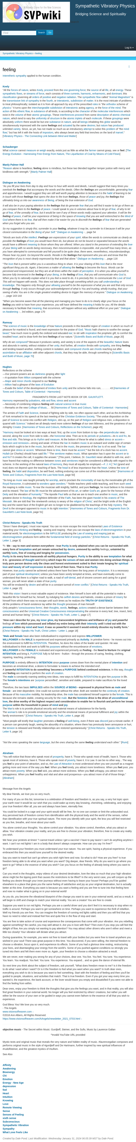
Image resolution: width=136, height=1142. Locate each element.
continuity (112, 690)
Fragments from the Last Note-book (44, 474)
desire (71, 549)
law (26, 490)
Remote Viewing (12, 1107)
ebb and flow (48, 400)
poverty (71, 760)
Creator (17, 427)
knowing (80, 216)
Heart (6, 1093)
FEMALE (31, 650)
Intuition (7, 1096)
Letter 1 (7, 540)
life (106, 90)
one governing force (75, 90)
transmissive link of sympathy (23, 100)
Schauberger (10, 146)
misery (119, 597)
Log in (129, 47)
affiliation (27, 352)
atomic (116, 114)
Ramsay (7, 322)
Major (8, 381)
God (90, 200)
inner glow (47, 620)
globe (107, 121)
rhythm (41, 439)
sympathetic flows (12, 93)
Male (6, 636)
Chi (5, 1075)
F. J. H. (108, 464)
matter (89, 100)
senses (71, 560)
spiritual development (27, 574)
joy (110, 620)
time (58, 450)
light (63, 374)
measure (31, 150)
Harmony (8, 400)
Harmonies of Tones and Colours (73, 407)
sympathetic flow (91, 97)
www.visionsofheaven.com (18, 1011)
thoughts (54, 607)
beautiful (109, 342)
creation (105, 326)
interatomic (63, 100)
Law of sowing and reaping (92, 533)
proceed (48, 90)
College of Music (38, 407)
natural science (63, 404)
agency (90, 107)
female (19, 636)
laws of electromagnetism (109, 529)
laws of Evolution (44, 384)
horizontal (60, 436)
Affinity (7, 1065)
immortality (87, 480)
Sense (6, 1111)
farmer (92, 150)
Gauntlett (91, 457)
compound (21, 342)
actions (83, 607)
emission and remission (16, 443)
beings (84, 121)
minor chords (24, 381)
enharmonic (98, 93)
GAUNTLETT (95, 397)
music (83, 404)
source (95, 90)
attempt (88, 129)
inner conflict (82, 584)
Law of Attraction (63, 763)
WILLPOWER (94, 636)
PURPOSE (36, 653)
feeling (38, 53)
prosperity (58, 756)
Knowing (8, 1100)
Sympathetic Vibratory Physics (18, 53)
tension (11, 728)
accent (72, 400)
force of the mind (111, 107)
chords (98, 349)
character (85, 111)
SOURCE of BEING (66, 687)
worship (53, 480)
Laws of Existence (112, 526)
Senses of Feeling (13, 1114)
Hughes (7, 367)
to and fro (121, 436)
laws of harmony (53, 464)
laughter (38, 721)
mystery (117, 505)
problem (110, 129)
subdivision (77, 100)
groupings (117, 118)
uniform (19, 121)
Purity (65, 545)
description (103, 114)
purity (22, 570)
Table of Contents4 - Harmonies (42, 391)
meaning (32, 244)
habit (109, 193)
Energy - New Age (13, 1082)
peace (92, 196)
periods (92, 436)
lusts (14, 552)
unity (56, 345)
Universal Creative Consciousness (47, 611)
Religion (52, 420)
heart (15, 336)
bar (66, 443)
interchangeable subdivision (47, 107)
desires (91, 125)
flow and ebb (10, 439)
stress (60, 400)
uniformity (41, 118)
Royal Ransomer (12, 483)
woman (12, 712)
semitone (60, 453)
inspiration (91, 333)
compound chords (79, 349)
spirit (78, 237)
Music (88, 329)
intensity (92, 623)
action (6, 111)
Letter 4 (7, 588)
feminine (82, 698)
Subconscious (11, 1121)
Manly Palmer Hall (13, 164)
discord (104, 721)
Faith (21, 413)
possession (62, 552)
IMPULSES (36, 687)
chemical (125, 114)
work (48, 673)
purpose (64, 662)
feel (5, 1089)
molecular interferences (110, 111)
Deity (5, 494)
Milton (27, 377)
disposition (33, 471)
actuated (67, 125)
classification (10, 97)
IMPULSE (55, 533)
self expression (34, 567)
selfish (67, 597)
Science (34, 413)
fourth (49, 100)
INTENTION (40, 643)
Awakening (9, 1068)
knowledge (9, 285)
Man (10, 708)
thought (30, 560)
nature (24, 90)
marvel (119, 132)
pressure (8, 627)
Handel (97, 497)
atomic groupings (41, 114)
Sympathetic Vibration (16, 1125)
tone (123, 467)
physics (7, 107)
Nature (58, 326)
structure (55, 118)
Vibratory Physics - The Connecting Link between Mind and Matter (39, 136)
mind (29, 627)
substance (39, 111)
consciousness (11, 611)
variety (16, 129)
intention (63, 508)
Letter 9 (7, 731)
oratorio (112, 497)
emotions (97, 646)
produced (118, 125)
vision (17, 593)
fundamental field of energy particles (70, 537)
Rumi (125, 742)
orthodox (111, 104)
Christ (88, 501)
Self (53, 232)
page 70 (28, 356)
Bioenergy (9, 1072)
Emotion (8, 1079)
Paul (60, 494)
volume (19, 114)
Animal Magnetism (119, 97)
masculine (25, 694)
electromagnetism (33, 533)
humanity (36, 494)
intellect (33, 237)
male (10, 676)
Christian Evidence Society (79, 416)
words (63, 607)
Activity (84, 639)
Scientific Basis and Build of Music (94, 336)
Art (115, 464)
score (73, 432)
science (13, 150)
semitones (72, 460)
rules (95, 104)
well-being (73, 721)
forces (14, 90)
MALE (29, 639)
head (65, 467)
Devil (5, 508)
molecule (97, 118)
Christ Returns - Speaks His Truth (22, 522)
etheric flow (23, 111)
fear (130, 189)
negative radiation (66, 97)
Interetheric (9, 75)
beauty (17, 567)
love (31, 241)
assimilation (9, 352)
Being (51, 200)
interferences (67, 114)
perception (88, 271)
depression (9, 1086)
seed (128, 483)
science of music (17, 326)
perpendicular (111, 432)
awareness (38, 200)
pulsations (34, 400)
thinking (23, 529)
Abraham (8, 753)
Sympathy (9, 1128)
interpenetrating (75, 611)
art (76, 490)
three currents (71, 93)
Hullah (6, 453)
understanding (111, 281)
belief (20, 388)
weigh (43, 150)
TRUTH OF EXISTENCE (99, 600)
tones (58, 460)
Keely (6, 86)
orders (35, 97)
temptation (25, 549)
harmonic (86, 93)
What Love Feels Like (15, 1132)
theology (27, 497)
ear (70, 333)
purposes (55, 646)
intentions (24, 680)
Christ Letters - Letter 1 (54, 630)
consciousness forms (30, 607)
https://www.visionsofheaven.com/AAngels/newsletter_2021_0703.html (43, 1018)
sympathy (21, 75)
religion (78, 501)
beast (6, 333)
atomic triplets (74, 118)
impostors (47, 132)
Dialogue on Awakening (16, 182)
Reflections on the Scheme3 (76, 427)
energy (119, 90)
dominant (117, 93)
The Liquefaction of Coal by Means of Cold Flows (93, 154)
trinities (52, 388)
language (45, 742)
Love (120, 278)
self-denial (70, 577)
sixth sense (9, 1118)
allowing (66, 267)
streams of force (35, 93)
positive (47, 97)
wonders (44, 483)
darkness (40, 374)
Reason (8, 168)
